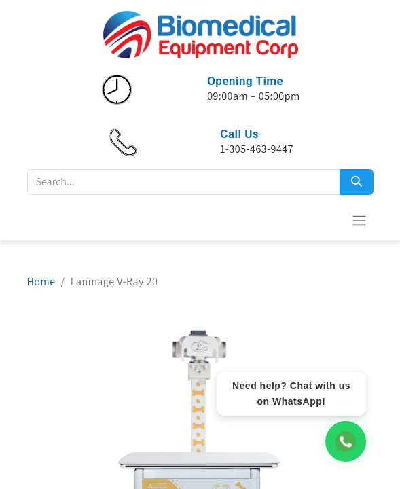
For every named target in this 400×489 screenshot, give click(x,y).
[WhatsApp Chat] (345, 441)
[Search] (357, 182)
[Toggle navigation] (359, 220)
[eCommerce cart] (326, 220)
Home (41, 281)
